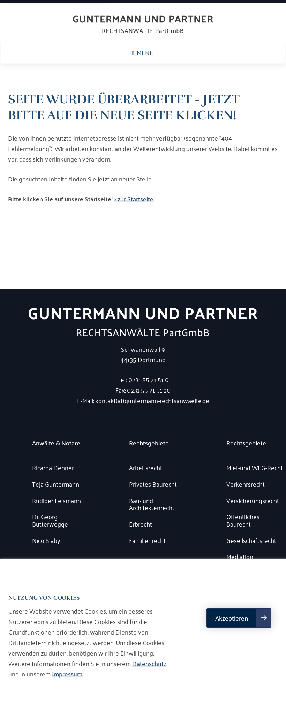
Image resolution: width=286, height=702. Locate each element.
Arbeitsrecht (145, 468)
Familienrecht (147, 540)
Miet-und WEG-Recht (254, 468)
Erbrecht (140, 524)
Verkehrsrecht (245, 484)
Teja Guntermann (55, 484)
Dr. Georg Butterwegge (50, 520)
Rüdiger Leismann (56, 500)
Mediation (239, 556)
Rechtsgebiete (149, 443)
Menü (143, 52)
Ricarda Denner (53, 468)
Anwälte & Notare (56, 443)
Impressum (67, 673)
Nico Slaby (46, 540)
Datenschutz (149, 663)
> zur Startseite (133, 198)
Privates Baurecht (153, 484)
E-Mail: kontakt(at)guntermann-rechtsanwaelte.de (143, 400)
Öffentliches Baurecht (242, 520)
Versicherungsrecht (252, 500)
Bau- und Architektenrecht (151, 504)
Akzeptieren (231, 618)
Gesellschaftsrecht (251, 540)
